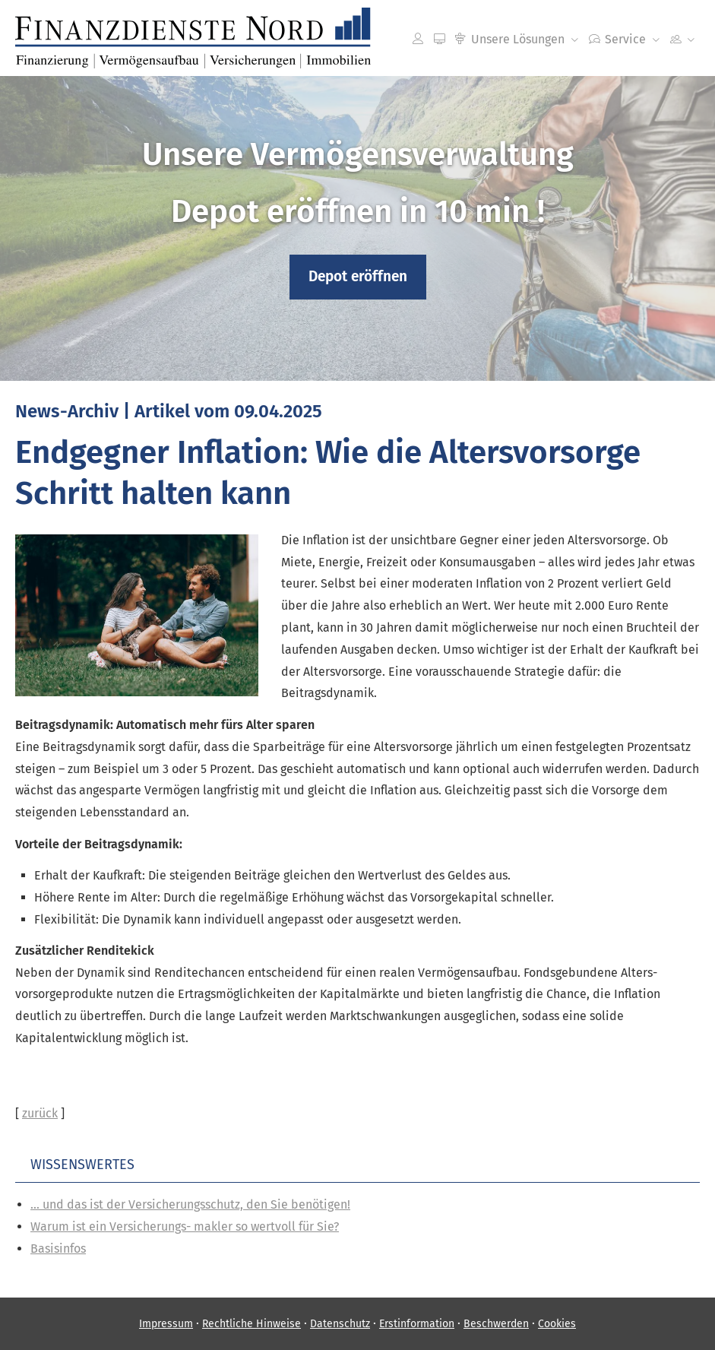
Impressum (166, 1323)
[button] (357, 277)
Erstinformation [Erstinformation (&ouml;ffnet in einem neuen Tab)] (416, 1323)
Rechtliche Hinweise (251, 1323)
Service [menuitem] (617, 39)
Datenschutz (340, 1323)
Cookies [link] (557, 1323)
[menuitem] (418, 39)
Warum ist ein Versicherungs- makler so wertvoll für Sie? (184, 1226)
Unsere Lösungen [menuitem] (510, 39)
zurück (40, 1113)
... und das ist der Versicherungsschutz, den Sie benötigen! (190, 1204)
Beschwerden (496, 1323)
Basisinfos (58, 1248)
